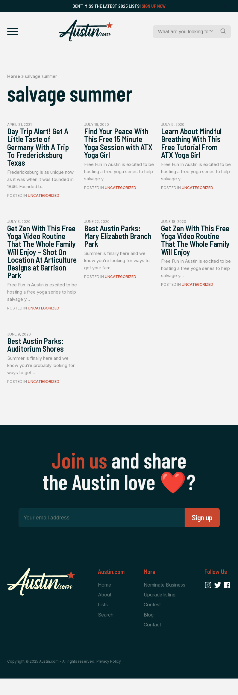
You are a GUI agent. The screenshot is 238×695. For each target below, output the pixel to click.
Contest (152, 621)
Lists (103, 621)
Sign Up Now (154, 6)
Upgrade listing (159, 611)
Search (105, 631)
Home (13, 76)
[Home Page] (86, 30)
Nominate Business (164, 601)
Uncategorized (43, 198)
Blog (149, 631)
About (104, 611)
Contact (152, 641)
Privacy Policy (108, 678)
